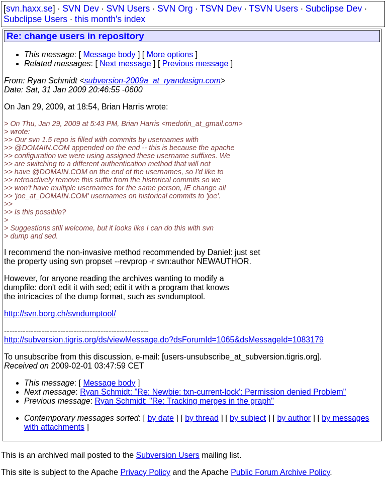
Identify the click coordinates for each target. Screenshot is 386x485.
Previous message (195, 63)
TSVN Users (273, 9)
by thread (202, 418)
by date (160, 418)
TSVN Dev (221, 9)
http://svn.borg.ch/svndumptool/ (60, 313)
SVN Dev (80, 9)
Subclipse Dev (334, 9)
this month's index (110, 19)
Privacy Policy (145, 472)
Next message (125, 63)
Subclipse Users (35, 19)
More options (170, 54)
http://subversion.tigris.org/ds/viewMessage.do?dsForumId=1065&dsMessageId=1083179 (164, 339)
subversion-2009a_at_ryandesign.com (152, 80)
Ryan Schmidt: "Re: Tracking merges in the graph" (184, 401)
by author (294, 418)
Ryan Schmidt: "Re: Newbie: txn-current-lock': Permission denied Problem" (213, 392)
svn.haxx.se (29, 9)
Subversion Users (168, 455)
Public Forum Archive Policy (280, 472)
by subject (248, 418)
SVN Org (174, 9)
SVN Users (128, 9)
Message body (109, 54)
